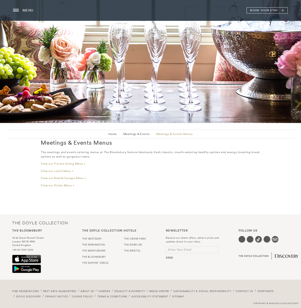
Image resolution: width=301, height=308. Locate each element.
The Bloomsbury (150, 10)
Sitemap (178, 296)
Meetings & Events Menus (174, 134)
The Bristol (132, 250)
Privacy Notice (56, 296)
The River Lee (133, 244)
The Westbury (92, 238)
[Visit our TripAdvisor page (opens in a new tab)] (275, 239)
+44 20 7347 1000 (22, 249)
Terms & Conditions (112, 296)
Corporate (265, 291)
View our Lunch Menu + (57, 171)
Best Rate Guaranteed (60, 291)
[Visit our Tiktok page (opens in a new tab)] (258, 239)
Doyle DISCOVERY (28, 296)
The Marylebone (94, 250)
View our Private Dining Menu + (63, 164)
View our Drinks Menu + (57, 185)
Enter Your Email (179, 249)
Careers (104, 291)
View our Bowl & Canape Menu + (63, 178)
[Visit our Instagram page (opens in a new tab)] (250, 239)
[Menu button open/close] (16, 10)
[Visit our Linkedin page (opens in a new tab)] (267, 239)
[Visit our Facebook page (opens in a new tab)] (242, 239)
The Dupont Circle (95, 263)
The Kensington (93, 244)
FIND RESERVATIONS (25, 291)
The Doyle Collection (40, 223)
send (169, 257)
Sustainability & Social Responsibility (202, 291)
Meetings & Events (136, 134)
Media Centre (159, 291)
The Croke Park (135, 238)
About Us (87, 291)
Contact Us (244, 291)
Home (112, 134)
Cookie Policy (82, 296)
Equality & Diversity (129, 291)
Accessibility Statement (149, 296)
